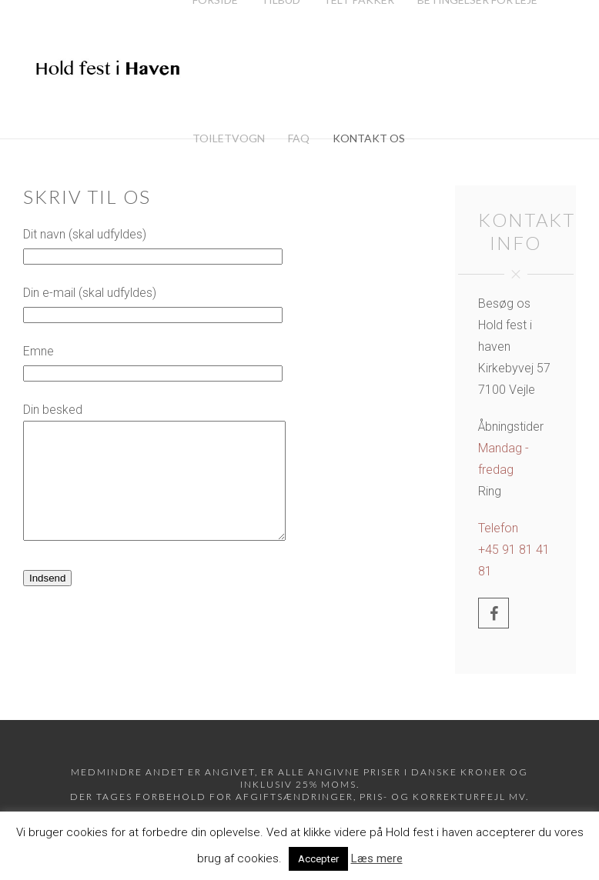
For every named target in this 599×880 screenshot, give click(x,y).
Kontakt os (369, 138)
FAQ (299, 138)
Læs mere (377, 858)
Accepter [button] (318, 859)
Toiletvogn (228, 138)
